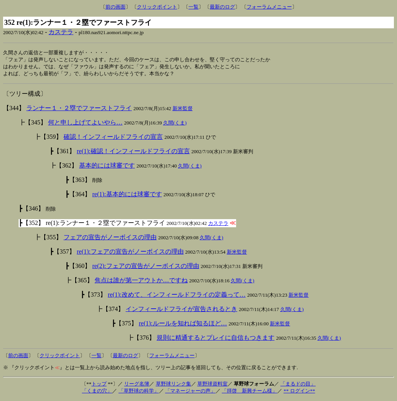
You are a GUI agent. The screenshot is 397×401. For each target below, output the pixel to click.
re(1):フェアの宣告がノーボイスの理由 (130, 253)
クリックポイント (157, 7)
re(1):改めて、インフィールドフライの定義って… (177, 296)
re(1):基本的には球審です (127, 195)
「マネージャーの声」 (190, 392)
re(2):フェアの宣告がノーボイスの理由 (145, 267)
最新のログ (222, 7)
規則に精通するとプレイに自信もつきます (215, 339)
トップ (99, 385)
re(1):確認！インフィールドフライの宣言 (133, 152)
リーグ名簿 (136, 385)
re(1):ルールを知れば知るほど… (183, 324)
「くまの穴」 (97, 392)
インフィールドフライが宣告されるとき (181, 310)
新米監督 (183, 110)
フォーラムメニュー (269, 7)
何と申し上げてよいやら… (85, 124)
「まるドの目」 (298, 385)
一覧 (193, 7)
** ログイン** (299, 392)
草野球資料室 (212, 385)
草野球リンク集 (173, 385)
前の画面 (115, 7)
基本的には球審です (107, 167)
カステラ (60, 32)
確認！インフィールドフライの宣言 (113, 138)
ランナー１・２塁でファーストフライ (79, 109)
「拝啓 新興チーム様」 (249, 392)
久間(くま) (175, 124)
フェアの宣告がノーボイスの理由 (110, 238)
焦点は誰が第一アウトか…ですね (141, 281)
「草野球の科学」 (139, 392)
